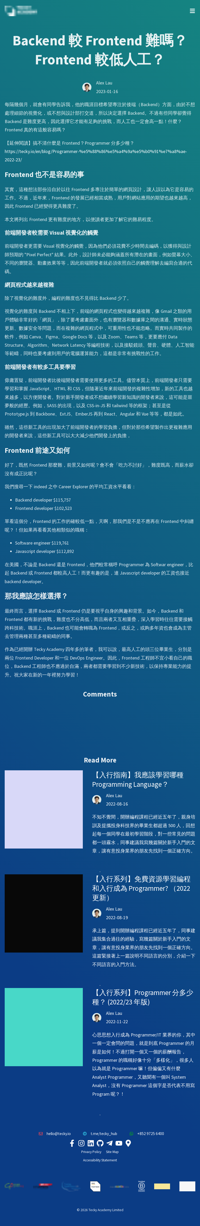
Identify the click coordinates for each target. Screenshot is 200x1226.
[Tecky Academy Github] (100, 1143)
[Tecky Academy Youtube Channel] (118, 1143)
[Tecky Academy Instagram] (81, 1143)
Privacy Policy (91, 1152)
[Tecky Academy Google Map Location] (128, 1143)
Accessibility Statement (100, 1160)
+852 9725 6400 (145, 1133)
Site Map (112, 1152)
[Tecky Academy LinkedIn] (90, 1143)
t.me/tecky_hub (98, 1133)
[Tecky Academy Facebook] (72, 1143)
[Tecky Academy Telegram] (109, 1143)
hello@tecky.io (53, 1133)
